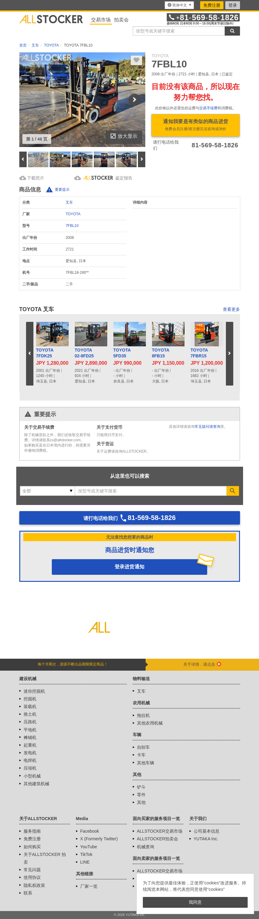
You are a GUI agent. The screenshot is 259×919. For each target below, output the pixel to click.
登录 (232, 5)
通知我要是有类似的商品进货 (195, 125)
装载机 (30, 706)
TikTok (86, 854)
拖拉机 (143, 715)
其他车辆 (145, 762)
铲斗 (141, 787)
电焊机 (30, 760)
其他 (141, 802)
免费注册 (211, 5)
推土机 (30, 714)
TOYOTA (73, 214)
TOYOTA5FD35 (122, 353)
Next (134, 100)
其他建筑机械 (36, 783)
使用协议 (32, 877)
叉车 (69, 202)
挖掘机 (30, 698)
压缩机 (30, 768)
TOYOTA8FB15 (160, 353)
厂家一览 (88, 886)
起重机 (30, 745)
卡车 (141, 754)
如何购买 (32, 846)
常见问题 (32, 869)
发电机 (30, 752)
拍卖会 (121, 19)
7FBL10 (72, 226)
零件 (141, 794)
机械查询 (145, 846)
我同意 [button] (195, 902)
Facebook (89, 831)
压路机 (30, 721)
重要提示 (62, 189)
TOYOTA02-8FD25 (84, 353)
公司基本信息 (206, 831)
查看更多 (231, 309)
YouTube (88, 846)
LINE (85, 862)
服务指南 (32, 831)
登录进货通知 (130, 566)
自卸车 (143, 747)
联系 (28, 893)
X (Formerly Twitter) (99, 838)
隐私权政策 (34, 885)
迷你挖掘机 (34, 691)
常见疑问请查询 (207, 426)
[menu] (179, 5)
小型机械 (32, 776)
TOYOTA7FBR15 (199, 353)
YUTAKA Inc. (206, 838)
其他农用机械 (150, 723)
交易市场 (101, 19)
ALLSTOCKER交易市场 (159, 831)
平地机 (30, 729)
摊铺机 (30, 737)
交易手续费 (208, 108)
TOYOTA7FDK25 (45, 353)
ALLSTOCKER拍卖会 (157, 838)
